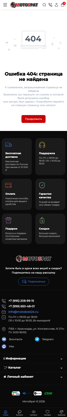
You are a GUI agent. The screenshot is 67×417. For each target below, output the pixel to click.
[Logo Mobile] (24, 5)
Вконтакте (12, 339)
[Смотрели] (19, 412)
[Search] (44, 5)
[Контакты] (50, 5)
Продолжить (33, 119)
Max (8, 346)
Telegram (44, 339)
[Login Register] (56, 5)
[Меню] (5, 5)
